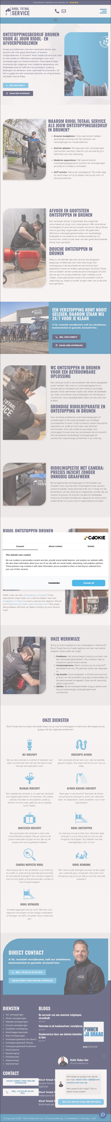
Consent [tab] (20, 546)
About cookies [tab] (55, 546)
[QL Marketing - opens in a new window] (94, 538)
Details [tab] (91, 546)
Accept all (89, 583)
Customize (54, 583)
